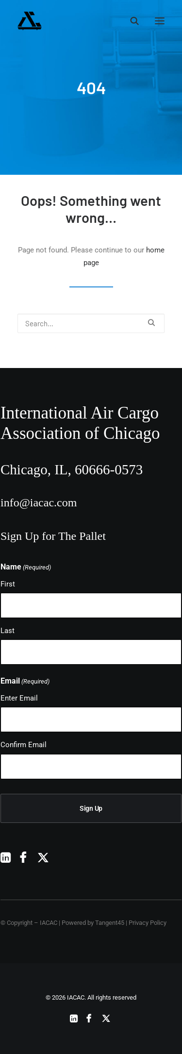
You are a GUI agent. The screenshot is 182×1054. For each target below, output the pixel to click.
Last (7, 630)
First (7, 584)
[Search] (130, 21)
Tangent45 (109, 922)
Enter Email (19, 698)
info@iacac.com (38, 502)
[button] (159, 21)
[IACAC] (75, 21)
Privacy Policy (147, 922)
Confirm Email (23, 744)
